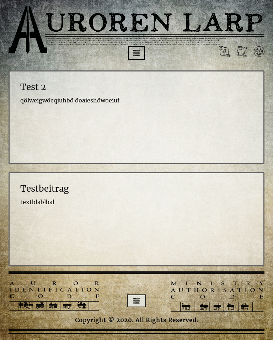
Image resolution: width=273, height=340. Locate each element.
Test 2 (33, 86)
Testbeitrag (44, 188)
